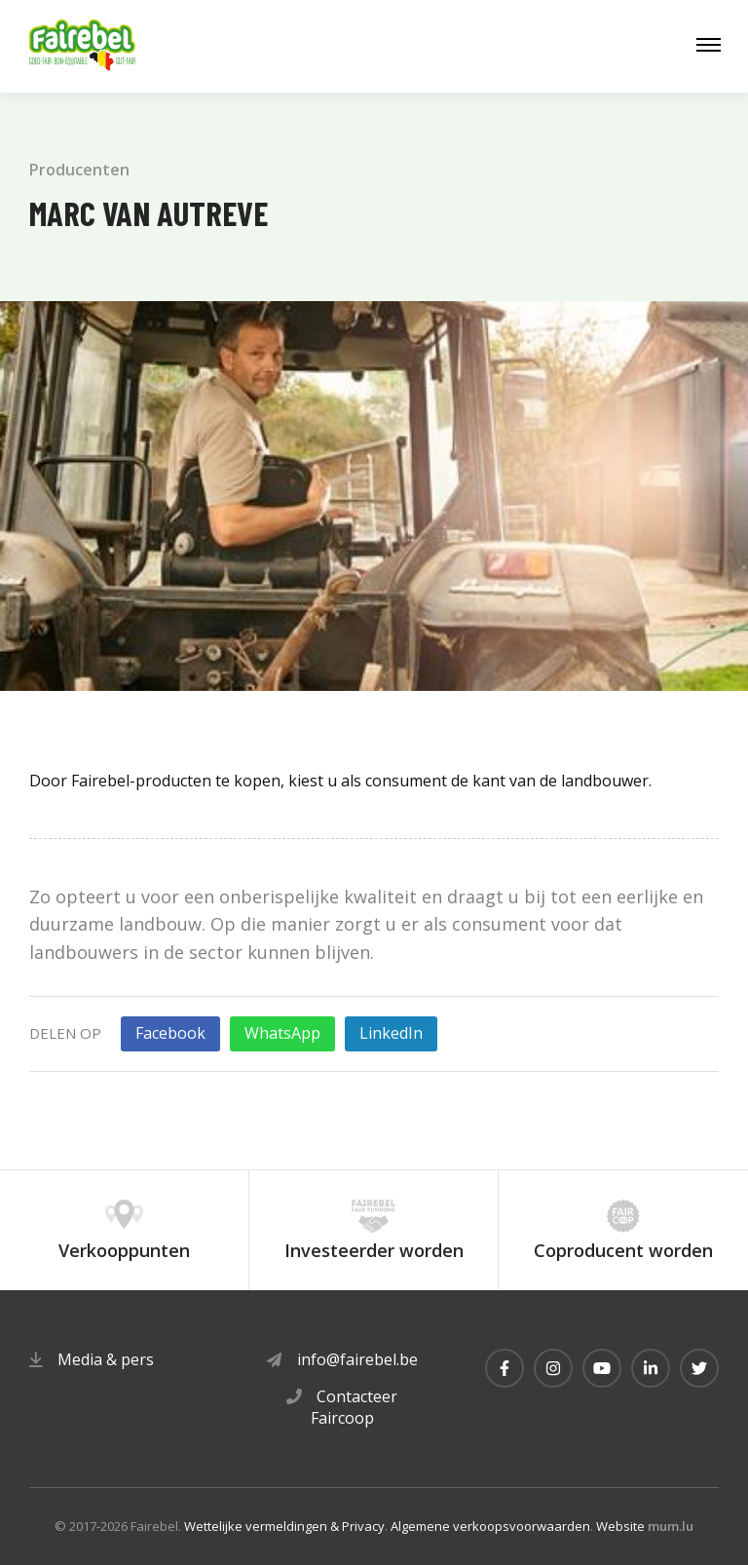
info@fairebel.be (357, 1359)
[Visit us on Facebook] (504, 1368)
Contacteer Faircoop (354, 1407)
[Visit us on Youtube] (601, 1368)
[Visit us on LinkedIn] (650, 1368)
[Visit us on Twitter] (699, 1368)
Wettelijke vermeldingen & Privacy (284, 1526)
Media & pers (105, 1359)
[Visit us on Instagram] (553, 1368)
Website (620, 1526)
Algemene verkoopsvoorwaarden (490, 1526)
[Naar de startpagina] (82, 46)
